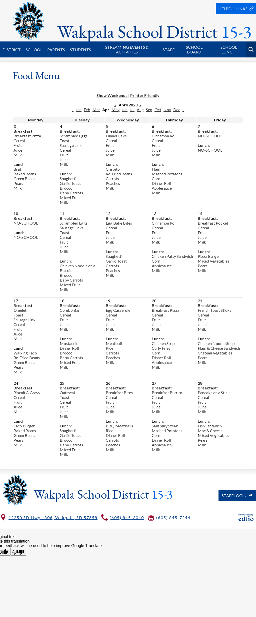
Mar (96, 109)
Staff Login (237, 495)
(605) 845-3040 (127, 517)
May (116, 109)
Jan (79, 109)
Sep (149, 109)
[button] (11, 49)
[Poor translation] (18, 552)
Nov (167, 109)
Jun (125, 109)
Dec (176, 109)
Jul (132, 109)
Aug (140, 109)
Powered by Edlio (246, 517)
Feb (87, 109)
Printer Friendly (145, 95)
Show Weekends (112, 95)
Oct (157, 109)
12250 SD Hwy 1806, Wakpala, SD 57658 (53, 517)
